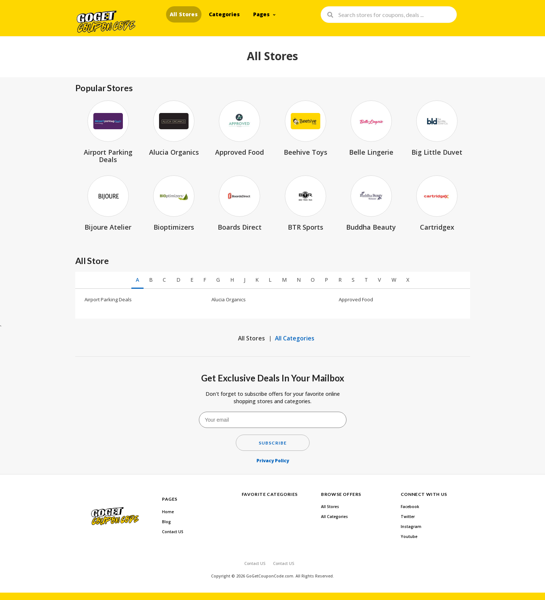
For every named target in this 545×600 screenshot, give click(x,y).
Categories (224, 14)
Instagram (411, 526)
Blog (166, 521)
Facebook (410, 506)
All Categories (294, 338)
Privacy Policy (272, 460)
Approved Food (356, 299)
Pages (261, 14)
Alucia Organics (228, 299)
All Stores (184, 14)
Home (168, 511)
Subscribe (273, 443)
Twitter (408, 516)
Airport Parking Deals (108, 299)
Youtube (409, 536)
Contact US (172, 531)
